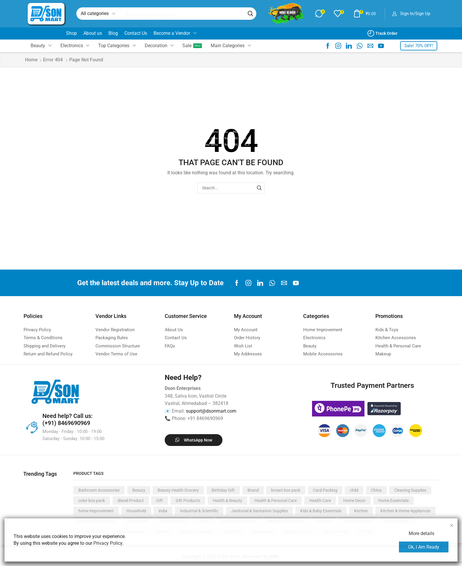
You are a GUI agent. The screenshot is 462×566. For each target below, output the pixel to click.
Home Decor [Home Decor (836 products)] (354, 500)
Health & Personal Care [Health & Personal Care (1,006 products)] (276, 500)
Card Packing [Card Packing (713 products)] (325, 490)
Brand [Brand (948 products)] (253, 490)
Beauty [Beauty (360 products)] (138, 490)
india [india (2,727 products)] (163, 510)
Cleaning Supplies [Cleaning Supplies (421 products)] (410, 490)
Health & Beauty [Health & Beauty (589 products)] (227, 500)
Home (31, 60)
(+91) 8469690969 (66, 422)
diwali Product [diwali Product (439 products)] (131, 500)
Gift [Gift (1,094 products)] (159, 500)
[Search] (249, 13)
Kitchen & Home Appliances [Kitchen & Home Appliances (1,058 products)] (405, 510)
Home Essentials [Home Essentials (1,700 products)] (393, 500)
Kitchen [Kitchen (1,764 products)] (361, 510)
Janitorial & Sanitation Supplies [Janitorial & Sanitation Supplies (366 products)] (259, 510)
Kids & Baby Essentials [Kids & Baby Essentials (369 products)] (320, 510)
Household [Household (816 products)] (136, 510)
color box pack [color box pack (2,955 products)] (91, 500)
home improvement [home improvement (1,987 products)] (96, 510)
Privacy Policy (107, 543)
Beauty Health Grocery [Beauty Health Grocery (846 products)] (178, 490)
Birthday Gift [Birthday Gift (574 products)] (223, 490)
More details (421, 533)
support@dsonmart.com (211, 411)
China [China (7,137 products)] (376, 490)
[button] (319, 13)
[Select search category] (97, 13)
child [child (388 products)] (354, 490)
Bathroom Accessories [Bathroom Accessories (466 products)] (99, 490)
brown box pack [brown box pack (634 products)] (285, 490)
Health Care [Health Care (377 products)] (320, 500)
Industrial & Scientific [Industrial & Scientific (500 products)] (199, 510)
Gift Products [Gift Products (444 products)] (188, 500)
